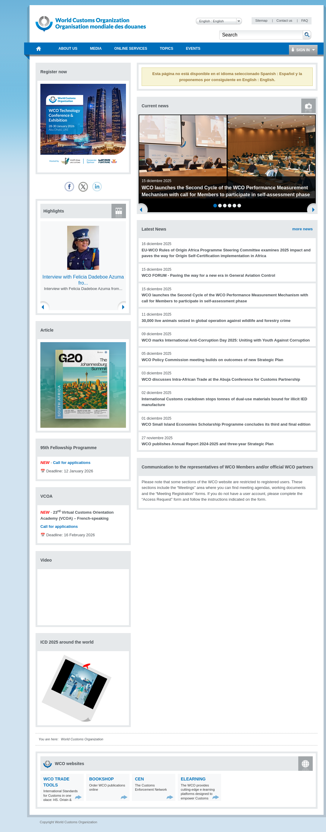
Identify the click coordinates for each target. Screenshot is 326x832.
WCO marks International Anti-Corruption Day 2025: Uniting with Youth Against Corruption (226, 340)
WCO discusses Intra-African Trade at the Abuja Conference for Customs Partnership (221, 379)
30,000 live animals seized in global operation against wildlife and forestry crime (216, 320)
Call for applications (71, 462)
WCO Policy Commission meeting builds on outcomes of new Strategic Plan (212, 360)
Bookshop (101, 779)
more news (302, 229)
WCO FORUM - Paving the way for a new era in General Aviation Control (208, 275)
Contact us (284, 20)
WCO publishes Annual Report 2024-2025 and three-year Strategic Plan (208, 444)
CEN (139, 779)
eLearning (193, 779)
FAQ (304, 20)
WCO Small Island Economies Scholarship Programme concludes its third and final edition (226, 424)
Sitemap (261, 20)
